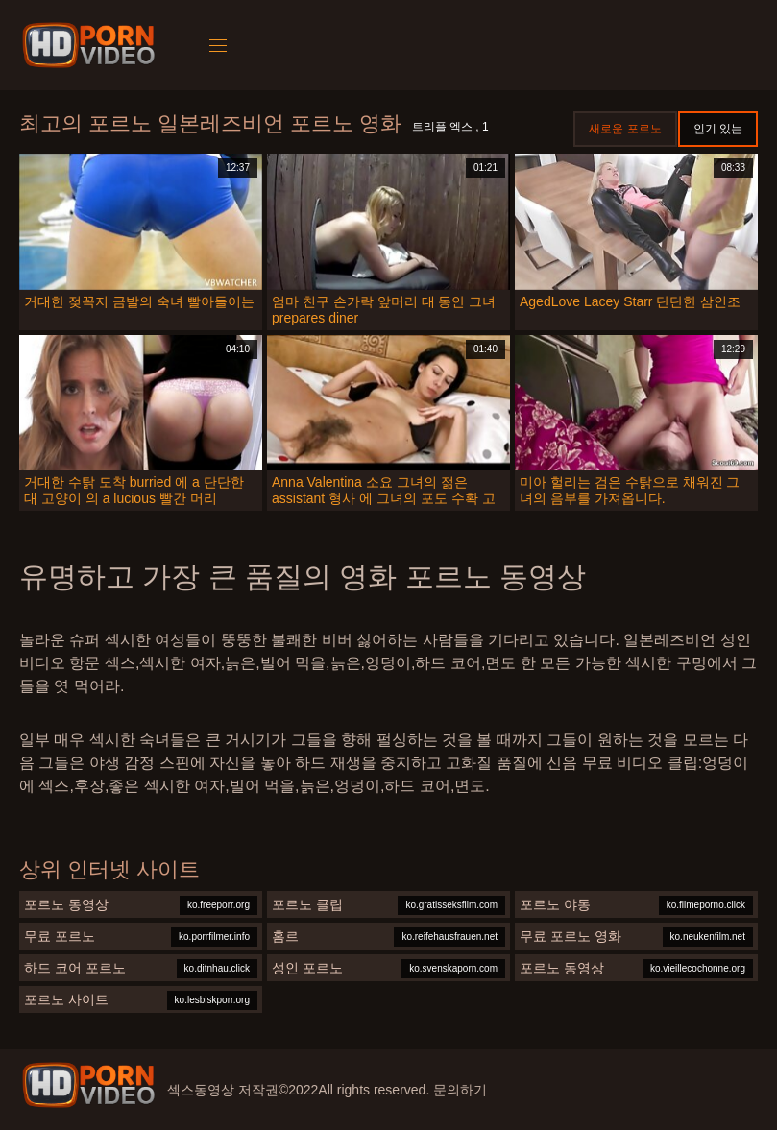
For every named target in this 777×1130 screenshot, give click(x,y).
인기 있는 (717, 128)
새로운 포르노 (625, 128)
